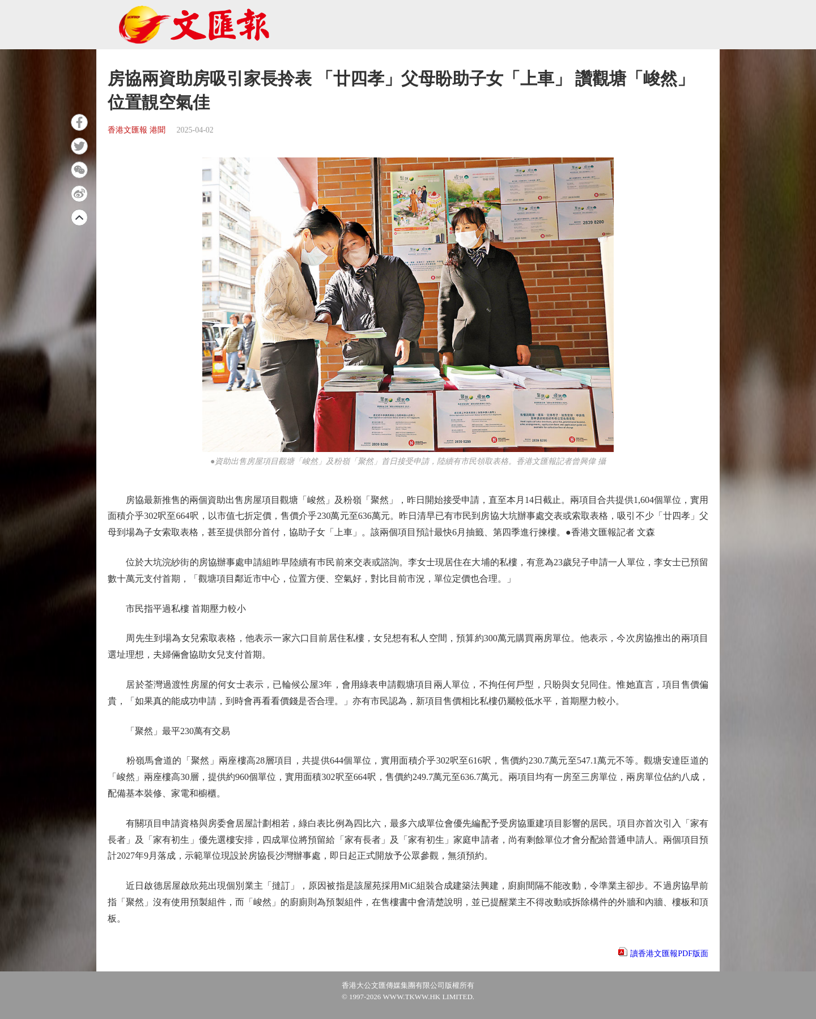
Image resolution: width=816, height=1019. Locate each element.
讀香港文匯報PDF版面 (669, 953)
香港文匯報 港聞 (136, 130)
